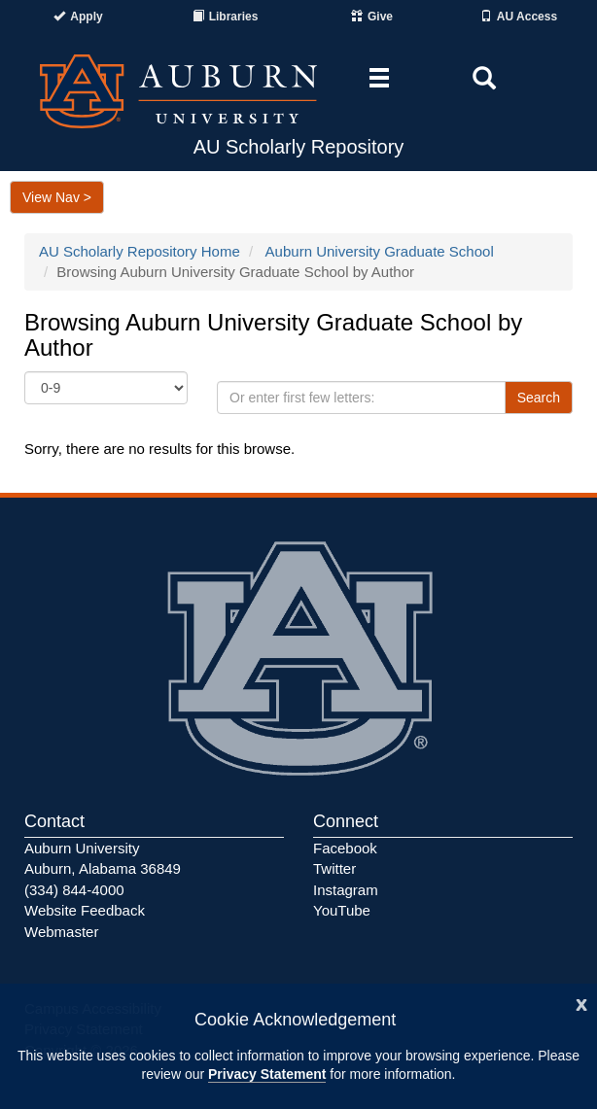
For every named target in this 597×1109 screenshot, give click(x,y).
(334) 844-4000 (74, 890)
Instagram (345, 890)
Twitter (334, 868)
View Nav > (56, 197)
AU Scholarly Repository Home (139, 251)
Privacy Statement (267, 1074)
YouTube (341, 910)
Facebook (345, 848)
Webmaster (61, 931)
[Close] (581, 1002)
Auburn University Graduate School (379, 251)
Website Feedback (84, 910)
